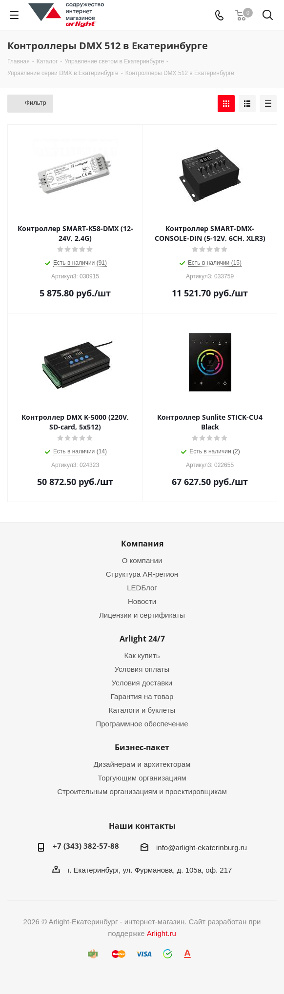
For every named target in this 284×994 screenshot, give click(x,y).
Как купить (142, 655)
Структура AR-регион (142, 574)
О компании (142, 560)
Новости (142, 601)
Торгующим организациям (142, 778)
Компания (142, 543)
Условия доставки (142, 683)
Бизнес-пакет (142, 747)
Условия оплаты (142, 669)
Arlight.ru (161, 933)
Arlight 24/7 (142, 638)
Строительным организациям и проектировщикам (142, 791)
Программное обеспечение (142, 724)
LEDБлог (142, 588)
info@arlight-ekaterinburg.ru (201, 847)
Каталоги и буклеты (142, 710)
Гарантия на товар (142, 696)
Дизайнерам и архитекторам (142, 764)
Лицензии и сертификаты (142, 615)
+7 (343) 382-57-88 (86, 846)
